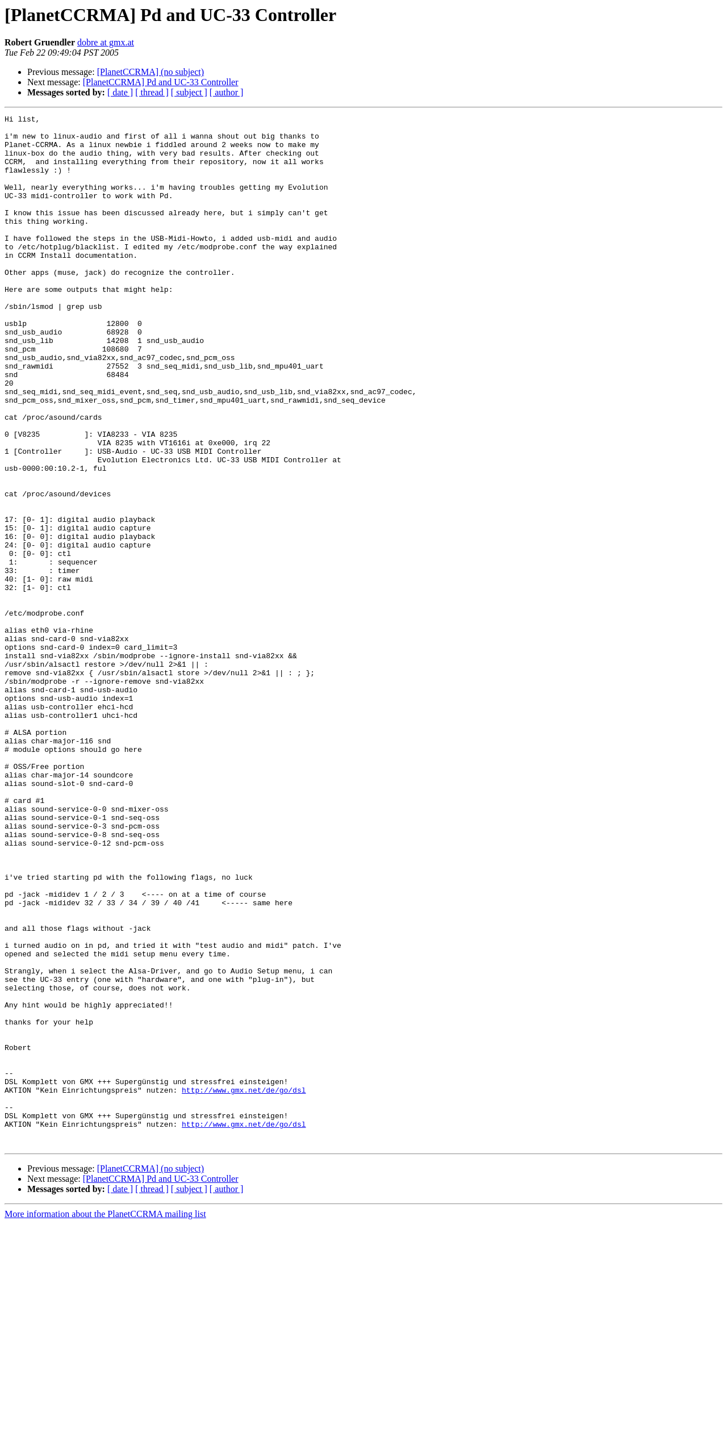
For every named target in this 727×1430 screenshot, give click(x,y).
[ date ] (120, 92)
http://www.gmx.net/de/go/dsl (244, 1286)
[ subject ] (189, 92)
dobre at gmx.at (105, 42)
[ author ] (227, 92)
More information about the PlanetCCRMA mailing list (105, 1420)
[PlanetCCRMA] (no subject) (150, 72)
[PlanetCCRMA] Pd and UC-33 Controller (161, 82)
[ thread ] (152, 92)
